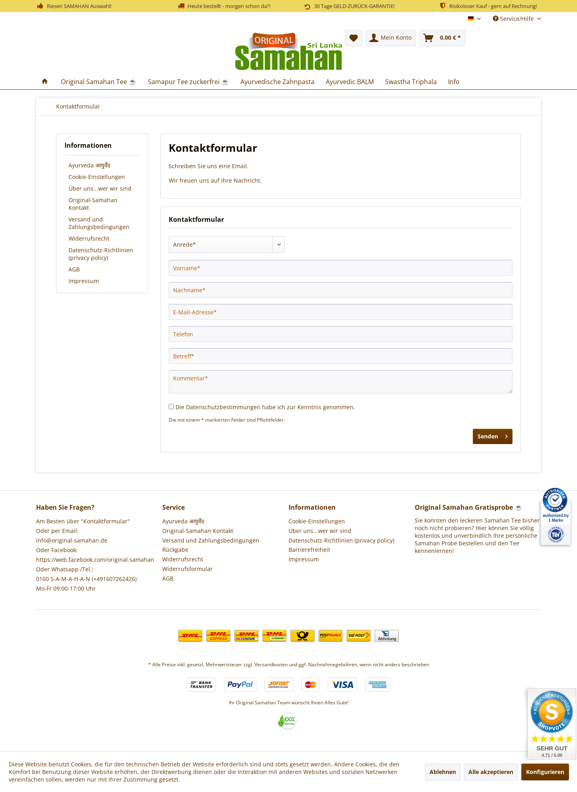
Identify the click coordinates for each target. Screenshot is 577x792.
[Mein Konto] (391, 38)
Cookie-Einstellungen (97, 177)
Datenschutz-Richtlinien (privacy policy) (101, 253)
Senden (493, 435)
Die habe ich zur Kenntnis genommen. (265, 407)
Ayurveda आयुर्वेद (89, 165)
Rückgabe (175, 549)
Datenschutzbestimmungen (223, 407)
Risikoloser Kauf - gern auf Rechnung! (487, 6)
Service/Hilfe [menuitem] (514, 18)
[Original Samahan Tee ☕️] (98, 81)
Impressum (84, 281)
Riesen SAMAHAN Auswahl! (73, 6)
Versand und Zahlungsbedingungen (99, 223)
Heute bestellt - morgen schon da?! (224, 6)
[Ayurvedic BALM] (349, 81)
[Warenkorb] (442, 38)
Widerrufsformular (187, 569)
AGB (74, 269)
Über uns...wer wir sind (100, 188)
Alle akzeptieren (490, 772)
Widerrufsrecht (89, 238)
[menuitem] (391, 38)
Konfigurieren (545, 772)
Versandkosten (271, 664)
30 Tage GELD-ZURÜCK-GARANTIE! (349, 6)
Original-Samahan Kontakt (93, 203)
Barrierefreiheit (309, 549)
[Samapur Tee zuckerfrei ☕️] (188, 81)
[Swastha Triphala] (410, 81)
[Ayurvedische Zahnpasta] (277, 81)
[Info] (453, 81)
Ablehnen (443, 772)
